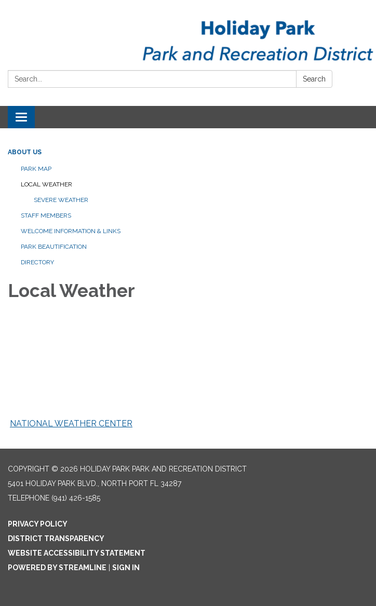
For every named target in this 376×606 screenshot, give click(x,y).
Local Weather (46, 184)
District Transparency (56, 538)
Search (314, 79)
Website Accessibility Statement (76, 553)
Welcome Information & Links (70, 231)
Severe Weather (61, 200)
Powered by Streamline (57, 567)
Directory (37, 262)
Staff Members (46, 215)
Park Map (36, 168)
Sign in (126, 567)
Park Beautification (54, 246)
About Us (25, 152)
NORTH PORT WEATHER (188, 373)
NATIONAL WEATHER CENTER (71, 423)
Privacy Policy (38, 524)
